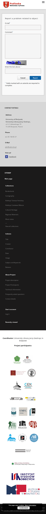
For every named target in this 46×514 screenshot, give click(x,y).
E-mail (7, 23)
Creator (8, 244)
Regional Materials (11, 214)
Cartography (9, 196)
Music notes (9, 219)
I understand (23, 508)
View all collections (11, 226)
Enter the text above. (13, 67)
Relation (8, 267)
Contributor (9, 249)
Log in (7, 314)
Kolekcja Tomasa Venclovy (14, 201)
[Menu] (43, 2)
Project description (11, 280)
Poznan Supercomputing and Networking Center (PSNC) (24, 510)
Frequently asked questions (14, 294)
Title (6, 239)
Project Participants (12, 285)
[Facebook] (6, 157)
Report (35, 78)
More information (30, 505)
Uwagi (7, 258)
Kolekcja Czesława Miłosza (14, 205)
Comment (9, 32)
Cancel (22, 78)
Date (7, 253)
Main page (8, 179)
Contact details (10, 299)
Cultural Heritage (11, 210)
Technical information (13, 289)
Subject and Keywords (13, 263)
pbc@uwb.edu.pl (11, 147)
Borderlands (9, 191)
